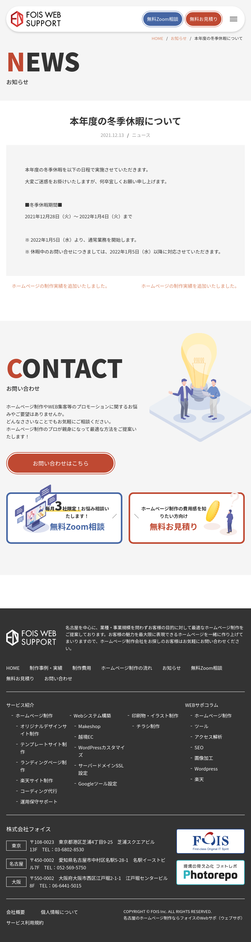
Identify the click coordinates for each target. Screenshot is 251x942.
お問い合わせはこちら (61, 463)
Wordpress (206, 768)
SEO (199, 747)
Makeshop (89, 726)
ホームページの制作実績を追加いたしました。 (61, 286)
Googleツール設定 (97, 783)
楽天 (199, 779)
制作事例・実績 (46, 667)
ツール (202, 726)
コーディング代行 (38, 791)
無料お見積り (204, 19)
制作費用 (82, 667)
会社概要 (15, 912)
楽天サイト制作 (36, 780)
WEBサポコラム (201, 705)
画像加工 (204, 758)
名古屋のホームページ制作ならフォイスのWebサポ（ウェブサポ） (184, 918)
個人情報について (59, 912)
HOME (157, 38)
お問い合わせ (58, 678)
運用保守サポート (39, 801)
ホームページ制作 (213, 715)
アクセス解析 (208, 736)
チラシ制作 (148, 726)
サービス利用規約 (25, 922)
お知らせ (179, 38)
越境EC (85, 736)
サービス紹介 (20, 705)
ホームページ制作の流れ (126, 667)
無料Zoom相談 (162, 19)
